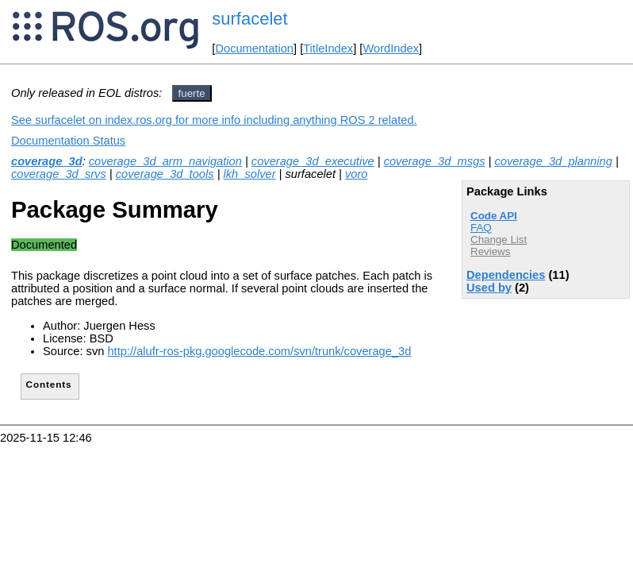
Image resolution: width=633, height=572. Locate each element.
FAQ (481, 228)
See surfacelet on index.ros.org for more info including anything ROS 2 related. (214, 120)
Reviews (490, 251)
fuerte (191, 93)
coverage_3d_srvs (58, 174)
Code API (493, 216)
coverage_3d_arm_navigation (165, 161)
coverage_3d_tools (165, 174)
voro (356, 174)
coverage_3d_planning (553, 161)
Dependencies (505, 275)
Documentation (254, 48)
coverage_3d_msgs (434, 161)
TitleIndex (328, 48)
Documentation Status (68, 140)
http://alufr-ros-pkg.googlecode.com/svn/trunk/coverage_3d (259, 351)
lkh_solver (250, 174)
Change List (498, 239)
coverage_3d (46, 161)
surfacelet (249, 19)
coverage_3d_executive (312, 161)
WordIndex (391, 48)
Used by (489, 287)
